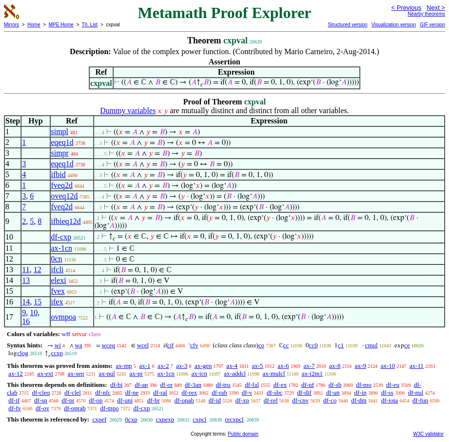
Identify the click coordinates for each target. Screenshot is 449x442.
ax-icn (199, 373)
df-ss (387, 392)
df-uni (125, 400)
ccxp (57, 353)
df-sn (40, 400)
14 (26, 302)
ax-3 (181, 365)
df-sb (335, 384)
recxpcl (234, 419)
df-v (247, 392)
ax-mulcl (273, 373)
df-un (333, 392)
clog (22, 353)
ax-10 (388, 365)
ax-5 (257, 365)
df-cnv (300, 400)
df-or (166, 384)
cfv (194, 345)
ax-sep (76, 373)
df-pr (68, 400)
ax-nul (107, 373)
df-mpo (109, 408)
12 (37, 269)
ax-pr (136, 373)
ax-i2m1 (312, 373)
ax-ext (45, 373)
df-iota (389, 400)
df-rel (271, 400)
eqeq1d (62, 142)
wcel (143, 345)
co (261, 345)
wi (58, 345)
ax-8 (334, 365)
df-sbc (275, 392)
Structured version (347, 24)
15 (37, 302)
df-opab (184, 400)
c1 (341, 345)
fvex (58, 291)
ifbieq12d (66, 221)
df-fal (252, 384)
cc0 (313, 345)
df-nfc (103, 392)
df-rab (219, 392)
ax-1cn (62, 248)
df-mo (363, 384)
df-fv (14, 408)
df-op (95, 400)
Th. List (90, 24)
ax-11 (417, 365)
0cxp (131, 419)
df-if (14, 400)
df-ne (131, 392)
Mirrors (11, 24)
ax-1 (145, 365)
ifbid (58, 174)
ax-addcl (235, 373)
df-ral (160, 392)
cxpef (99, 419)
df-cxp (61, 237)
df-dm (359, 400)
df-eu (392, 384)
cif (170, 345)
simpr (60, 153)
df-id (215, 400)
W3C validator (428, 434)
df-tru (223, 384)
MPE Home (61, 24)
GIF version (432, 24)
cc (286, 345)
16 (26, 321)
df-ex (280, 384)
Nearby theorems (426, 14)
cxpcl (199, 419)
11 (25, 269)
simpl (60, 131)
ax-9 (360, 365)
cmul (371, 345)
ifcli (57, 269)
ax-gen (203, 365)
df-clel (72, 392)
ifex (57, 302)
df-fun (420, 400)
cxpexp (165, 419)
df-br (153, 400)
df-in (360, 392)
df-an (141, 384)
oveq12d (64, 196)
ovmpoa (64, 317)
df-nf (307, 384)
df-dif (304, 392)
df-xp (242, 400)
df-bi (116, 384)
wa (78, 345)
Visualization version (393, 24)
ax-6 (283, 365)
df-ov (42, 408)
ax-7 (308, 365)
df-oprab (75, 408)
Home (33, 24)
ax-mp (124, 365)
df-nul (416, 392)
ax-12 (15, 373)
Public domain (243, 434)
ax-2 (163, 365)
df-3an (193, 384)
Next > (436, 7)
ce (407, 345)
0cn (56, 259)
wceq (108, 345)
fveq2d (62, 185)
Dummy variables (128, 110)
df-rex (189, 392)
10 (34, 312)
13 (26, 280)
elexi (58, 280)
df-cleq (41, 392)
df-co (329, 400)
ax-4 (231, 365)
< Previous (406, 7)
